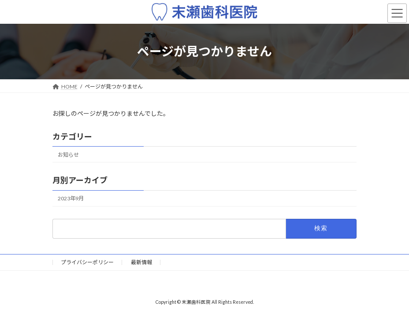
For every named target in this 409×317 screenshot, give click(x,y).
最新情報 (141, 262)
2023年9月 (71, 198)
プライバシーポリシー (87, 262)
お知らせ (68, 154)
